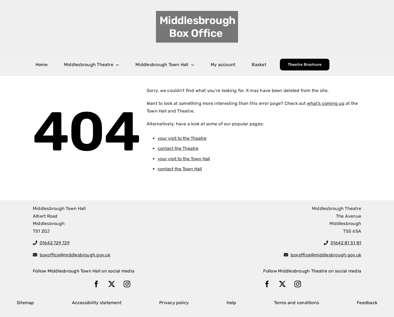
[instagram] (127, 284)
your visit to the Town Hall (184, 158)
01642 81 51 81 (346, 242)
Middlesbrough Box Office (197, 27)
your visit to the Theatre (182, 138)
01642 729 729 (54, 242)
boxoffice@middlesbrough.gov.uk (75, 254)
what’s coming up (325, 103)
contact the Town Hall (180, 168)
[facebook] (96, 284)
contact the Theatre (178, 148)
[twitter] (111, 284)
